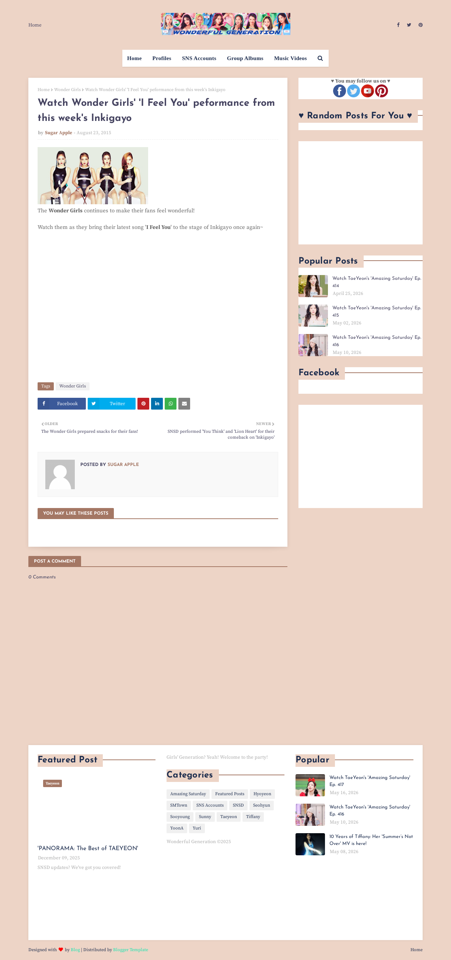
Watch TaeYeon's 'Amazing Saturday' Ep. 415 (376, 312)
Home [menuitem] (134, 58)
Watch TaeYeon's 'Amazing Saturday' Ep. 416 (376, 341)
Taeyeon (228, 817)
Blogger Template (130, 950)
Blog (75, 950)
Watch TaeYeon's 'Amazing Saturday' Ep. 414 (376, 282)
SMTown (178, 805)
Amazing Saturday (188, 794)
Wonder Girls (67, 90)
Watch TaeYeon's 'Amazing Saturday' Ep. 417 (369, 781)
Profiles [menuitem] (162, 58)
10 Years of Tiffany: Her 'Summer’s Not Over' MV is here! (371, 840)
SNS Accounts (210, 805)
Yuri (197, 828)
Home (35, 25)
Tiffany (253, 817)
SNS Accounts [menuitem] (199, 58)
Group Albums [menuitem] (245, 58)
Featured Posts (229, 794)
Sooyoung (180, 817)
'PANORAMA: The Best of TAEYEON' (88, 849)
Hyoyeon (262, 794)
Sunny (205, 817)
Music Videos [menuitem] (290, 58)
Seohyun (261, 805)
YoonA (176, 828)
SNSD (238, 805)
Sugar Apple (58, 133)
